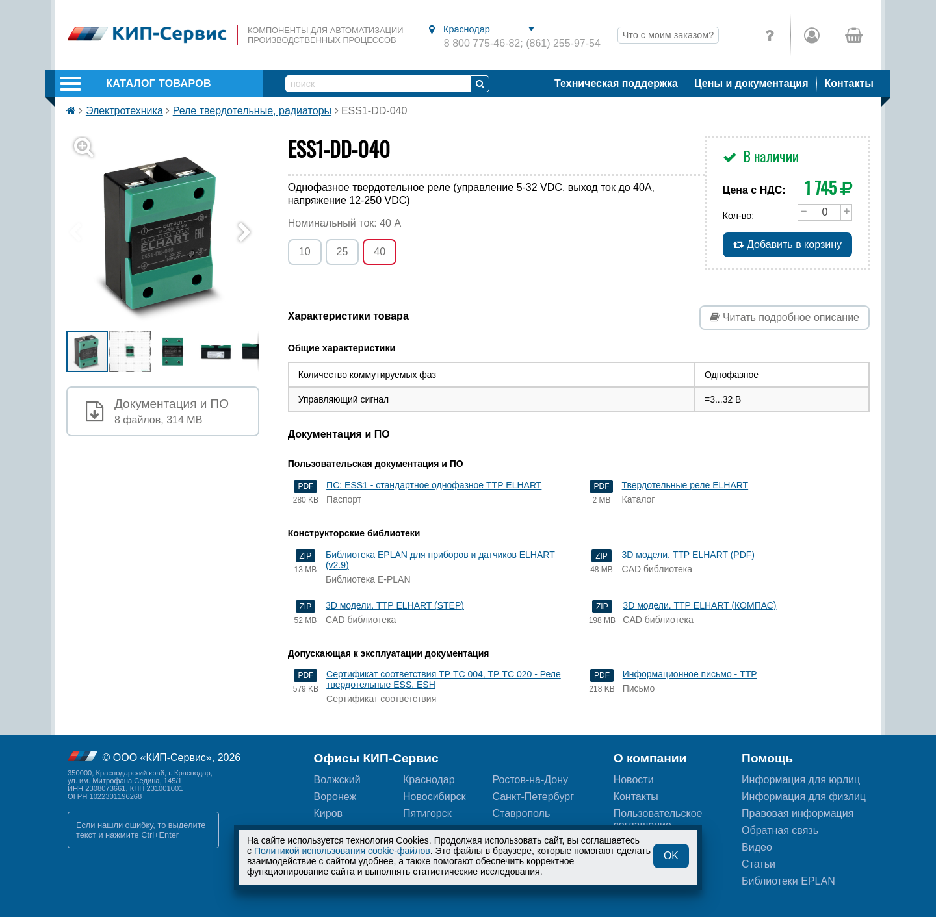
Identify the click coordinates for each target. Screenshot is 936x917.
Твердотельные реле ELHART (685, 485)
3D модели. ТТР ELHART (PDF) (688, 554)
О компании (650, 758)
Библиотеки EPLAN (788, 880)
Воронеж (335, 796)
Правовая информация (797, 813)
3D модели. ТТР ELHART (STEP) (395, 605)
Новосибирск (434, 796)
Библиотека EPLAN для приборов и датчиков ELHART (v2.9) (440, 559)
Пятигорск (427, 813)
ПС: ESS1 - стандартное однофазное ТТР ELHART (433, 485)
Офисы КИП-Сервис (376, 758)
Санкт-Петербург (532, 796)
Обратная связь (780, 830)
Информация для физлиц (804, 796)
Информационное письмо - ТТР (690, 674)
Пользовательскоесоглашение (658, 819)
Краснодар (429, 779)
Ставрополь (521, 813)
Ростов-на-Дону (530, 779)
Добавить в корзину (787, 244)
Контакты (849, 83)
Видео (757, 847)
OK (671, 855)
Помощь (767, 758)
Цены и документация (751, 83)
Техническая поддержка (616, 83)
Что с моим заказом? (668, 35)
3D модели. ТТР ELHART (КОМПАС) (699, 605)
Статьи (758, 864)
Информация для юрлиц (801, 779)
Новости (634, 779)
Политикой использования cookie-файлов (342, 851)
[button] (170, 232)
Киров (328, 813)
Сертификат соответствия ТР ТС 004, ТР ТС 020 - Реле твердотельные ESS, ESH (443, 679)
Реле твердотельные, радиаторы (252, 110)
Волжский (337, 779)
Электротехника (124, 110)
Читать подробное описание (784, 317)
